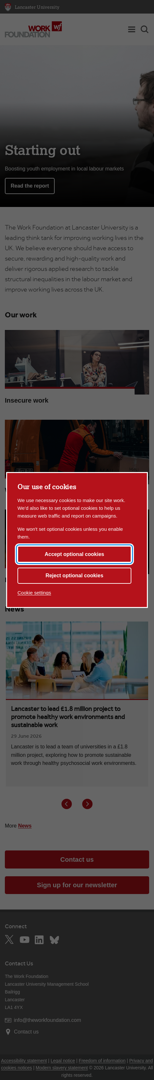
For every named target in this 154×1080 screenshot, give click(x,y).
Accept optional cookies (74, 554)
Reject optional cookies (75, 575)
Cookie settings (34, 592)
